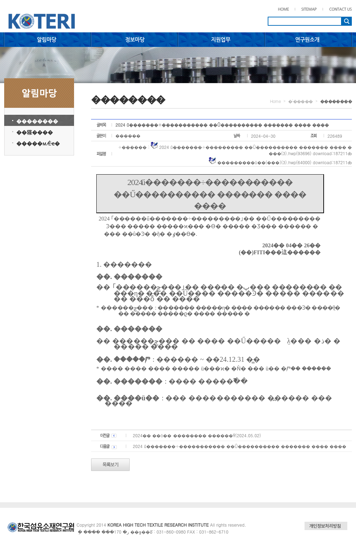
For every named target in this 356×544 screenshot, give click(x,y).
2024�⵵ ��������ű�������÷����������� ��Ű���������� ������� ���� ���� (239, 446)
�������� (37, 121)
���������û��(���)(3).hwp (256, 162)
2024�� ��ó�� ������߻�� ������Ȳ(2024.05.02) (197, 435)
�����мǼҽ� (38, 143)
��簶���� (34, 132)
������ (127, 135)
